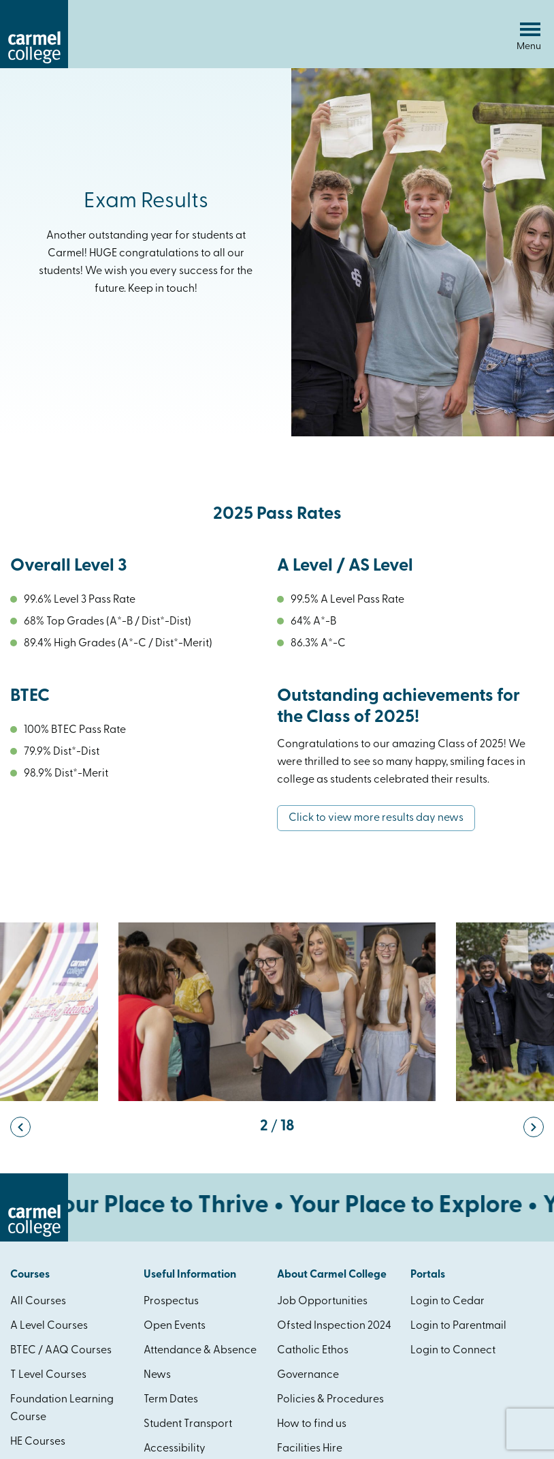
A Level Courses (49, 1326)
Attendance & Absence (200, 1350)
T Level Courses (48, 1375)
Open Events (175, 1326)
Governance (308, 1375)
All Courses (38, 1301)
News (157, 1375)
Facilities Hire (309, 1448)
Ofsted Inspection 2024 (334, 1326)
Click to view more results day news (376, 818)
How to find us (311, 1424)
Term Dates (171, 1399)
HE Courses (37, 1442)
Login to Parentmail (458, 1326)
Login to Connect (452, 1350)
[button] (20, 1127)
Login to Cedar (447, 1301)
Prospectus (171, 1301)
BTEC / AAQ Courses (61, 1350)
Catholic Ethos (312, 1350)
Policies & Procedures (330, 1399)
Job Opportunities (322, 1301)
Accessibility (175, 1448)
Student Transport (188, 1424)
